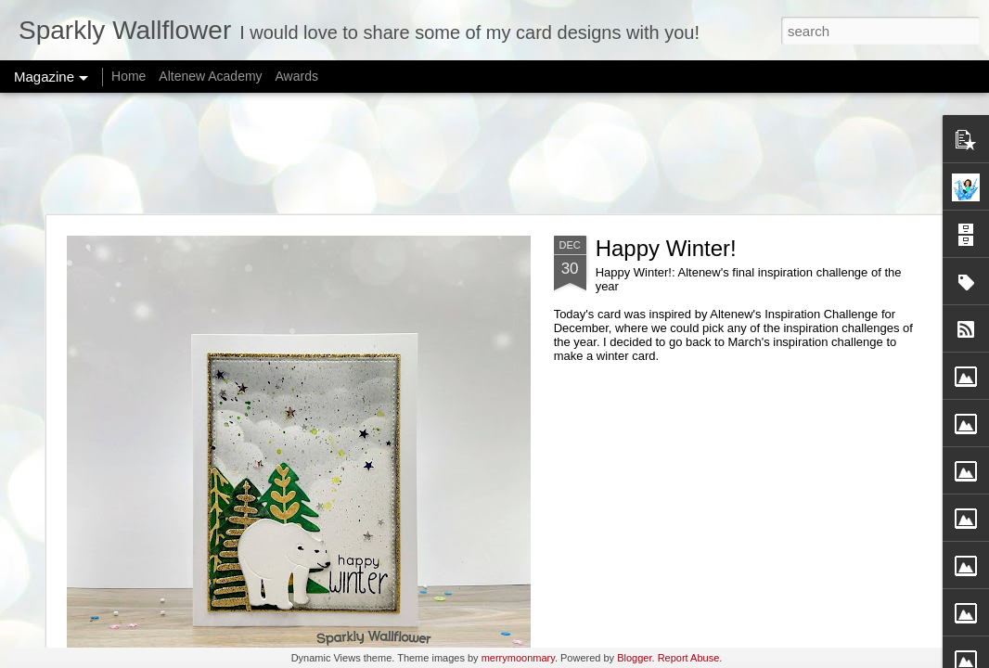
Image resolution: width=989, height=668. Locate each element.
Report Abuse (689, 657)
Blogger (634, 657)
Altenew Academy (210, 76)
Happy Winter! (666, 248)
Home (128, 76)
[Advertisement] (494, 153)
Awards (296, 76)
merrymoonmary (518, 657)
